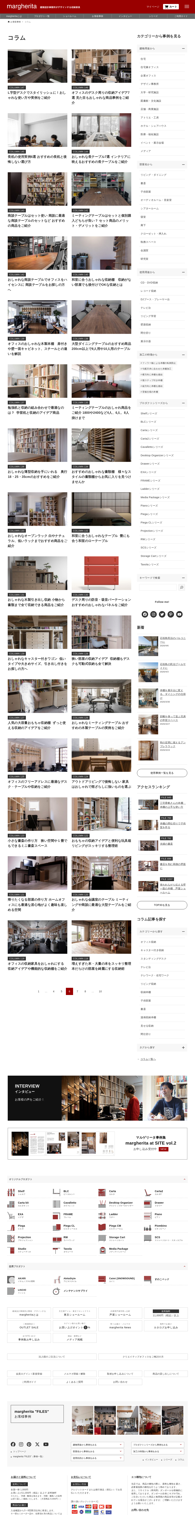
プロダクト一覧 (42, 16)
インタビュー (125, 16)
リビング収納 (148, 987)
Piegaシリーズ (149, 516)
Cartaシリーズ (149, 432)
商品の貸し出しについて (166, 1378)
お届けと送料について (23, 1481)
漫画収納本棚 (148, 1021)
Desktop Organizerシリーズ (157, 458)
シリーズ (153, 16)
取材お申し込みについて (120, 1378)
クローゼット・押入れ (154, 234)
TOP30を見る (162, 908)
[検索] (181, 590)
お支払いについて (81, 1481)
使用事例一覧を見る (162, 776)
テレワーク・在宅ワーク (155, 979)
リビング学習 (148, 317)
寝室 (143, 217)
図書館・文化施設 (151, 101)
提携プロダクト (17, 1270)
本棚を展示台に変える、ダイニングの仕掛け (173, 697)
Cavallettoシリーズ (152, 449)
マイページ (153, 6)
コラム (181, 1464)
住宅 (143, 59)
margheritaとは (14, 16)
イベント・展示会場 (152, 142)
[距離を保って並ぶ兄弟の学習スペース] (148, 728)
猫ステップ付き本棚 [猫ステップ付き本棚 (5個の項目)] (153, 382)
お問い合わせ (120, 1386)
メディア (146, 151)
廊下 (143, 226)
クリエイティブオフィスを (143, 1361)
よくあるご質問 (74, 1386)
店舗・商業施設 (150, 109)
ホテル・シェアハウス (154, 126)
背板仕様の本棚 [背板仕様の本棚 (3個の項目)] (150, 394)
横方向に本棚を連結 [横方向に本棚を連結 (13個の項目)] (153, 376)
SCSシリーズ (149, 550)
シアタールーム (150, 209)
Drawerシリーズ (150, 466)
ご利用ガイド (181, 16)
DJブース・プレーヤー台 (155, 301)
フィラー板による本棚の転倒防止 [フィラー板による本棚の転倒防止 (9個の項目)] (159, 365)
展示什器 (146, 342)
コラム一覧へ (148, 1063)
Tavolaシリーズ (150, 567)
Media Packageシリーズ (155, 500)
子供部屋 (146, 192)
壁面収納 (146, 326)
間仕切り (146, 334)
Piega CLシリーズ (151, 525)
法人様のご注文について (52, 1361)
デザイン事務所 (150, 84)
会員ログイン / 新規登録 (29, 1378)
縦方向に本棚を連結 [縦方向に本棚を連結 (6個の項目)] (153, 388)
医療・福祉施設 (150, 134)
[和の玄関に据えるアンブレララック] (148, 754)
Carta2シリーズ (150, 441)
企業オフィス (148, 76)
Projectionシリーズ (152, 533)
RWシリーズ (148, 542)
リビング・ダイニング (154, 175)
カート (171, 6)
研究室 (145, 259)
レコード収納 (148, 292)
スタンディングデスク (154, 962)
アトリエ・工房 (150, 117)
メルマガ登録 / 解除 (74, 1378)
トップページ (19, 1456)
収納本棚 (146, 996)
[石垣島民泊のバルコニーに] (148, 650)
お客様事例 (97, 16)
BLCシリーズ (149, 424)
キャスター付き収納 (152, 954)
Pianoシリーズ (149, 508)
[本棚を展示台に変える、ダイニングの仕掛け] (148, 702)
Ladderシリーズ (150, 491)
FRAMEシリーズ (151, 483)
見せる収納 (147, 1029)
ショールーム (69, 16)
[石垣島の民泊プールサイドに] (148, 676)
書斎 (143, 184)
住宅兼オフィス (150, 67)
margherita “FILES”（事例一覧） (28, 1461)
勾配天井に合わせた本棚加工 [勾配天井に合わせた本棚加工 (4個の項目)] (157, 371)
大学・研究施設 (150, 92)
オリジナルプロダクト (20, 1183)
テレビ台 (146, 309)
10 (100, 991)
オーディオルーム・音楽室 (156, 200)
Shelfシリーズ (149, 416)
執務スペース (148, 243)
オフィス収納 (148, 945)
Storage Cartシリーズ (154, 558)
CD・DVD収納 (149, 284)
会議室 (145, 251)
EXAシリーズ (149, 474)
